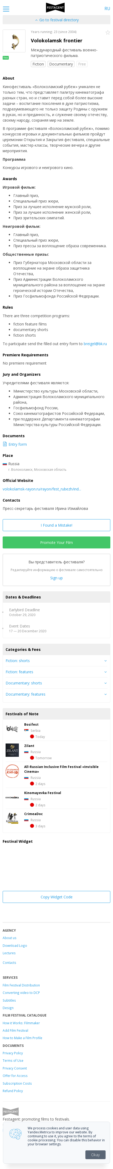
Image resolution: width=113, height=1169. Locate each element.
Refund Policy (13, 1091)
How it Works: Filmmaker (21, 1023)
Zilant (29, 745)
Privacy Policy (13, 1053)
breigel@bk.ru (95, 343)
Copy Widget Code (57, 896)
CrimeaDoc (33, 814)
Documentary (61, 64)
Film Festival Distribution (21, 985)
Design (8, 1008)
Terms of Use (13, 1060)
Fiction (38, 64)
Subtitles (9, 1000)
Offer (7, 1075)
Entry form (15, 444)
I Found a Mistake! (56, 525)
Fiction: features (19, 671)
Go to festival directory (57, 19)
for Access (19, 1075)
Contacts (9, 962)
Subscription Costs (17, 1083)
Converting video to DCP (21, 992)
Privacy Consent (15, 1068)
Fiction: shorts (18, 660)
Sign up (56, 577)
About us (9, 938)
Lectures (9, 953)
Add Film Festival (15, 1030)
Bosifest (31, 724)
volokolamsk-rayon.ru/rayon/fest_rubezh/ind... (42, 488)
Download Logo (15, 945)
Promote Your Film (56, 542)
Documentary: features (25, 694)
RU (107, 8)
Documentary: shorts (24, 682)
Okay (95, 1154)
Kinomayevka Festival (42, 793)
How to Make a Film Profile (22, 1038)
